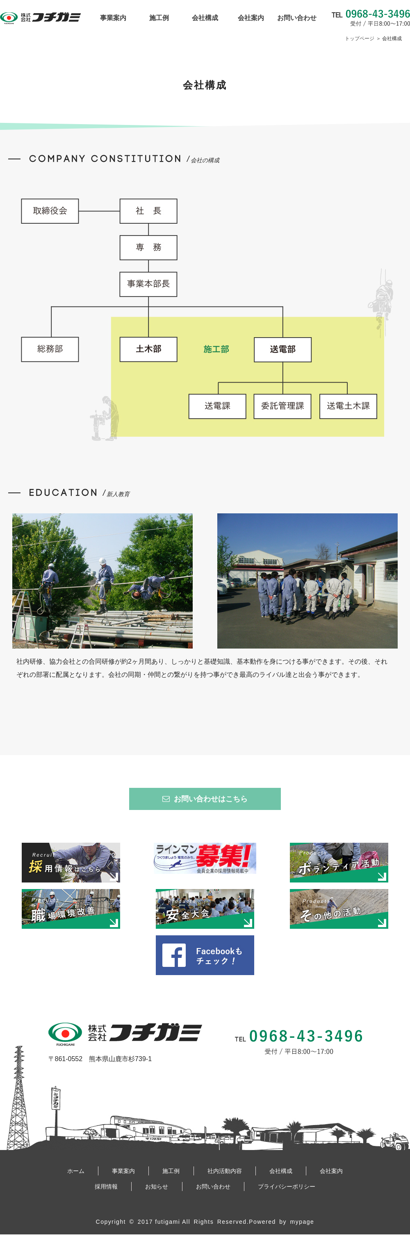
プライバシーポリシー (286, 1186)
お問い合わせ (297, 18)
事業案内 (113, 18)
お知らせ (156, 1186)
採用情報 (106, 1186)
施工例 (159, 18)
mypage (302, 1221)
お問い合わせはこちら (205, 799)
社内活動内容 (224, 1171)
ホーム (75, 1171)
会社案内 (251, 18)
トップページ (359, 38)
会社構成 (205, 18)
